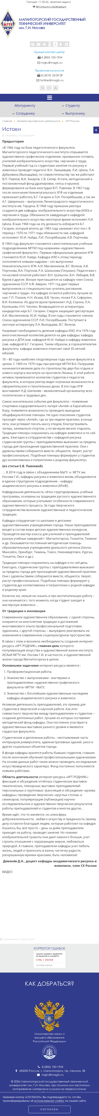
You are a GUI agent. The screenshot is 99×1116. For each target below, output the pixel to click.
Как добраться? (49, 983)
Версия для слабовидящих (51, 6)
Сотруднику (25, 113)
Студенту (73, 105)
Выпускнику (75, 113)
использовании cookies (49, 1101)
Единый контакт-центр (49, 52)
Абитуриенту (24, 105)
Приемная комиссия (49, 70)
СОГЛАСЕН (50, 1109)
